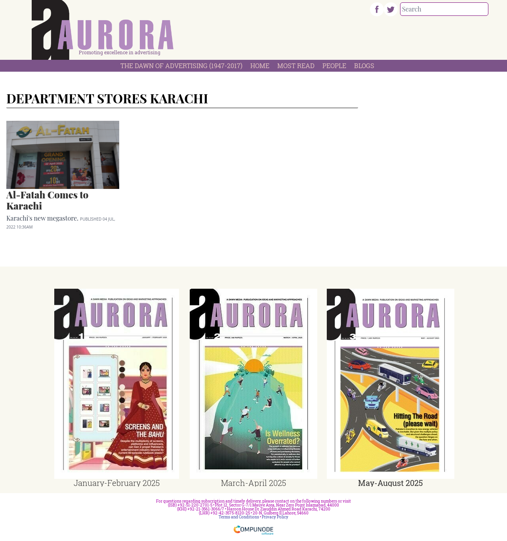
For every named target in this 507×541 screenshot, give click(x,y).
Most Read (295, 65)
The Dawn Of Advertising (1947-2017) (181, 65)
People (334, 65)
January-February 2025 (117, 483)
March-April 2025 (253, 483)
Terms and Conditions (239, 517)
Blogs (364, 65)
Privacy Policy (275, 517)
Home (259, 65)
